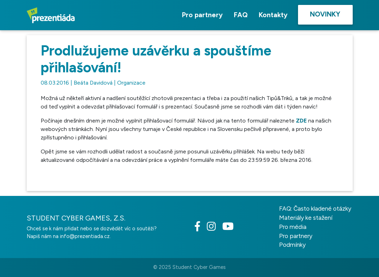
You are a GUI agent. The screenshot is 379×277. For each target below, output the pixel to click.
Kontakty (273, 15)
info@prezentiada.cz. (85, 236)
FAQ (241, 15)
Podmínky (292, 244)
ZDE (301, 120)
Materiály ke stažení (305, 217)
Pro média (292, 226)
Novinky (325, 14)
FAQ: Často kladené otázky (315, 208)
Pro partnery (202, 15)
